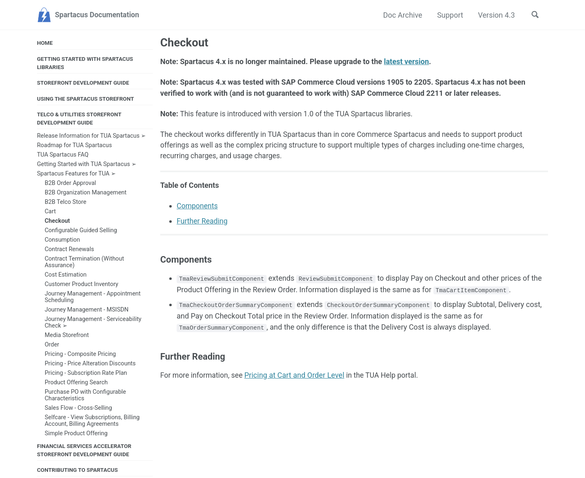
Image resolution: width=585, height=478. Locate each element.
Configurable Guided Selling (81, 231)
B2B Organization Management (86, 193)
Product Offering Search (76, 382)
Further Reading (203, 222)
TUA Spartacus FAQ (62, 155)
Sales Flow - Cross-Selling (78, 408)
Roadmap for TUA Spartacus (74, 146)
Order (52, 345)
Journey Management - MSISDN (87, 310)
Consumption (62, 240)
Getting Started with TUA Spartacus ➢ (86, 165)
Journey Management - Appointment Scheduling (93, 298)
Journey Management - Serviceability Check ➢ (93, 323)
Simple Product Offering (76, 433)
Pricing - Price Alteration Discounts (90, 363)
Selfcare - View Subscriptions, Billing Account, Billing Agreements (92, 421)
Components (198, 207)
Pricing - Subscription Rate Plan (86, 373)
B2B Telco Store (65, 202)
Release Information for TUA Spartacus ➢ (91, 136)
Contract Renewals (69, 250)
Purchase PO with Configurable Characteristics (85, 395)
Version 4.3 (495, 15)
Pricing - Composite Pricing (80, 354)
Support (448, 15)
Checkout (57, 221)
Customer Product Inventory (81, 285)
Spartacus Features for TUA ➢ (76, 174)
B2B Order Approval (70, 183)
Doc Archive (401, 15)
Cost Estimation (66, 275)
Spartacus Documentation (98, 15)
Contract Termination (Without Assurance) (84, 263)
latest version (406, 62)
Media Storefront (67, 335)
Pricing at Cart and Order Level (296, 376)
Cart (50, 212)
